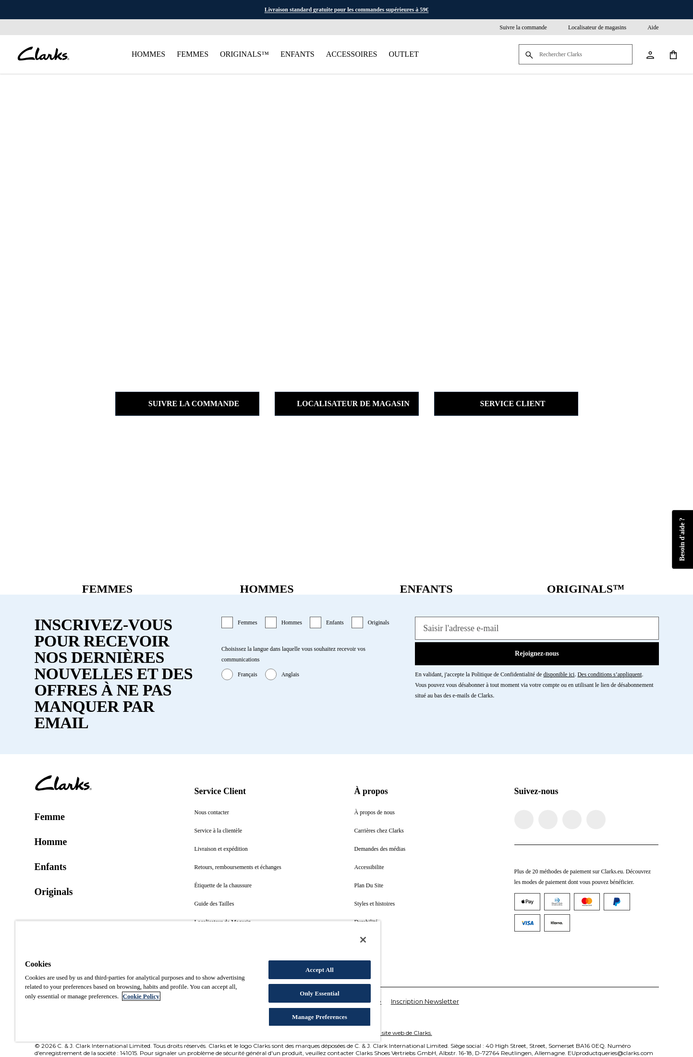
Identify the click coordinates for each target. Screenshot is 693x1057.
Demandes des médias (380, 849)
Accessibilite (369, 867)
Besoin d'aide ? (682, 538)
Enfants (297, 54)
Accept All (319, 969)
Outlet (403, 54)
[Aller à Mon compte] (650, 54)
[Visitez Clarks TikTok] (572, 819)
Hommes (148, 54)
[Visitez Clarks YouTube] (596, 819)
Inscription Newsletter (425, 1001)
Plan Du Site (369, 885)
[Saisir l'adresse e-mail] (536, 628)
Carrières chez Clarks (379, 830)
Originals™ (244, 54)
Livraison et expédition (221, 849)
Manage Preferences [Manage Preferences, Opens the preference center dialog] (319, 1016)
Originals (378, 622)
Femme (50, 816)
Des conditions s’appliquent (609, 674)
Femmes (192, 54)
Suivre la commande (187, 403)
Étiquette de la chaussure (223, 885)
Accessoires (351, 54)
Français (247, 674)
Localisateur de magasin (346, 403)
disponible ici (558, 674)
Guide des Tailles (214, 903)
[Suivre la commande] (516, 27)
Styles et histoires (374, 903)
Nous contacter (212, 812)
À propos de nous (374, 812)
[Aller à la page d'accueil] (43, 54)
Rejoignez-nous (537, 653)
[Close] (363, 939)
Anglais (290, 674)
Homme (51, 841)
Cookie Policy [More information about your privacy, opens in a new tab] (141, 996)
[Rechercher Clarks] (575, 55)
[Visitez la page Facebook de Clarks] (524, 819)
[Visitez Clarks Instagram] (548, 819)
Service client (506, 403)
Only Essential (319, 993)
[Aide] (646, 27)
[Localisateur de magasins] (590, 27)
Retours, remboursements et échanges (238, 867)
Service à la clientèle (219, 830)
